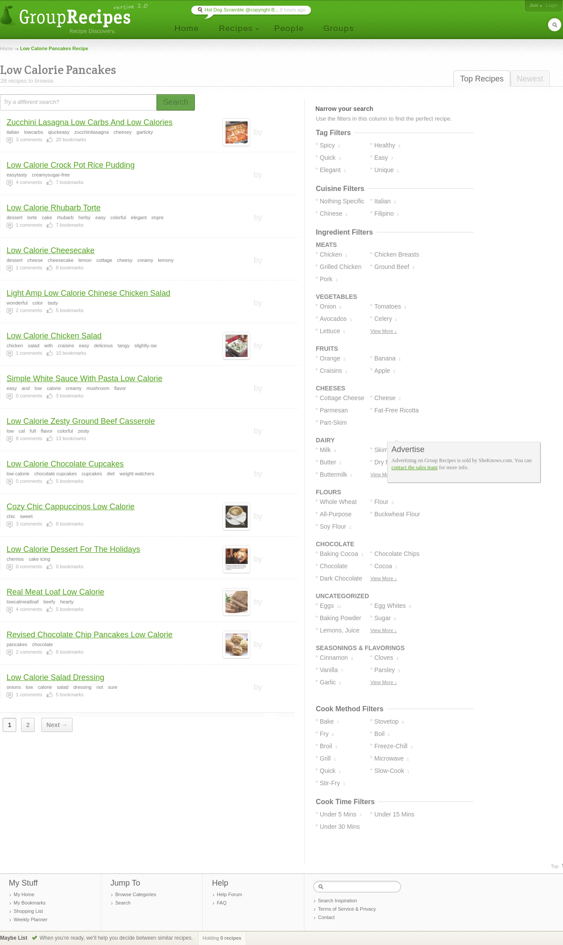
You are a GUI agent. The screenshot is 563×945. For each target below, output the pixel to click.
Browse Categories (135, 894)
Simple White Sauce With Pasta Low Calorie (84, 378)
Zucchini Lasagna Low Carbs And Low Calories (89, 122)
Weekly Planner (31, 919)
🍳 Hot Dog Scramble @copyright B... (237, 9)
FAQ (222, 902)
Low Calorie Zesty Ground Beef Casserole (81, 421)
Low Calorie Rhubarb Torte (54, 207)
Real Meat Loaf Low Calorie (55, 592)
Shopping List (28, 911)
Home (6, 48)
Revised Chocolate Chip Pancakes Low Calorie (89, 634)
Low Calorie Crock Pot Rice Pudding (71, 165)
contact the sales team (414, 467)
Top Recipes (482, 78)
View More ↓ (383, 331)
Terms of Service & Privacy (347, 909)
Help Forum (229, 894)
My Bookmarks (30, 902)
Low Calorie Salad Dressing (55, 677)
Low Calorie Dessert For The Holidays (73, 549)
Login (552, 5)
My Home (24, 894)
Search (123, 902)
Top (555, 866)
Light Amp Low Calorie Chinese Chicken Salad (88, 293)
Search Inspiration (337, 900)
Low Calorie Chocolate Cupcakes (65, 464)
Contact (326, 917)
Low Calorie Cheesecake (51, 250)
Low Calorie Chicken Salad (54, 335)
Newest (530, 78)
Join (534, 5)
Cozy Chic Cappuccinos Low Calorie (71, 506)
